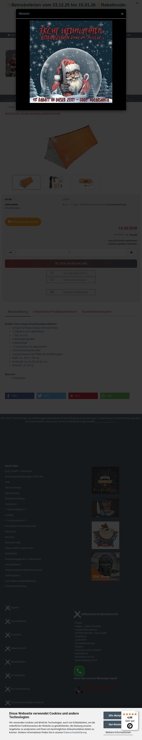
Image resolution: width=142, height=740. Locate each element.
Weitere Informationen (118, 732)
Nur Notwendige (118, 724)
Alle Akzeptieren (118, 715)
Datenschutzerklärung (74, 732)
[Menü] (136, 713)
